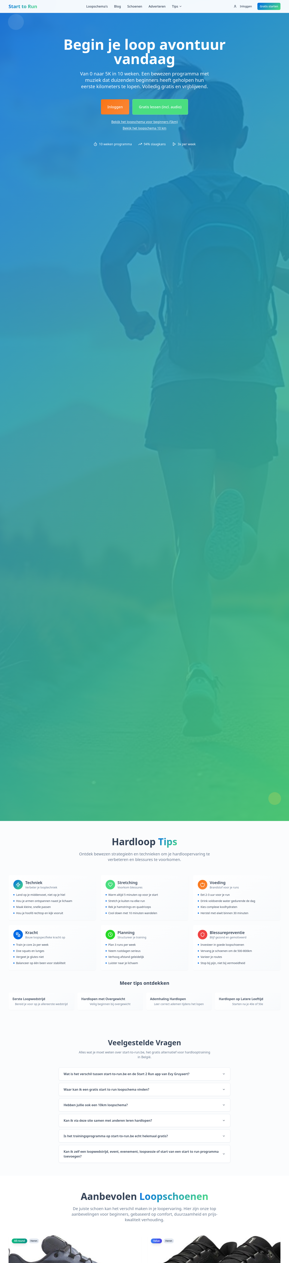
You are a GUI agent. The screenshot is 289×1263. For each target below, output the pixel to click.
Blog (117, 6)
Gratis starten (269, 6)
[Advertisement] (144, 25)
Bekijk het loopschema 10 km (144, 128)
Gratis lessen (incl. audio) (160, 106)
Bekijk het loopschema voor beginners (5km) (144, 122)
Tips (177, 6)
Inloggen (243, 6)
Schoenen (134, 6)
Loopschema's (97, 6)
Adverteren (157, 6)
